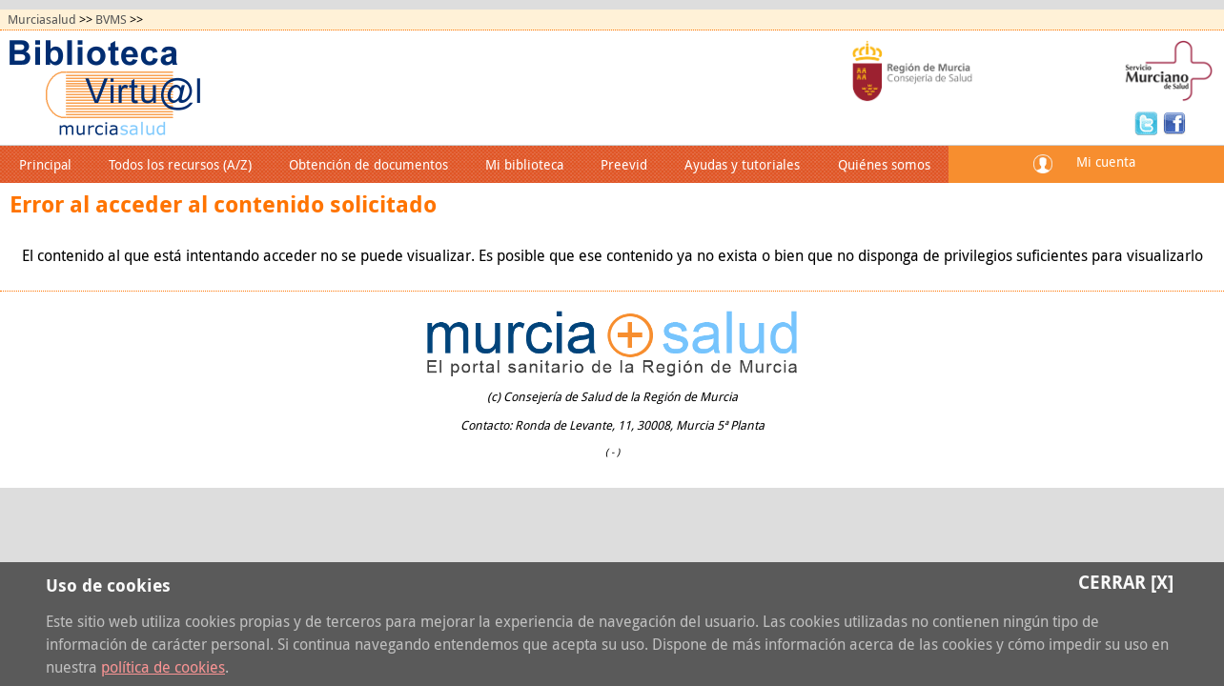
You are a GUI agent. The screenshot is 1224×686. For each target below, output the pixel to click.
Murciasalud (42, 19)
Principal (45, 164)
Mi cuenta (1105, 161)
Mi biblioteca (524, 164)
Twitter (1148, 121)
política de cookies (163, 666)
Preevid (624, 164)
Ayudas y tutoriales (742, 164)
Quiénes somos (884, 164)
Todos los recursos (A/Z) (180, 164)
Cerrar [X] (1125, 582)
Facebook (1174, 121)
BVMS (111, 19)
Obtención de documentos (368, 164)
